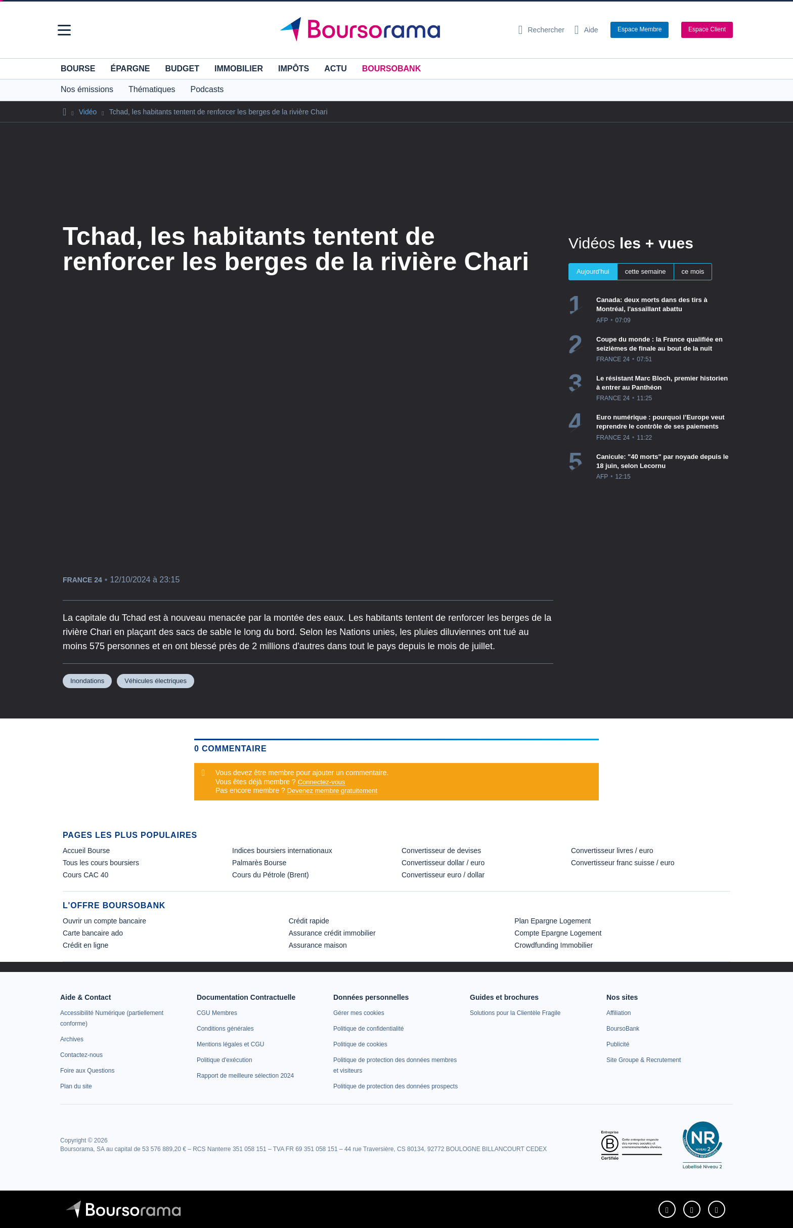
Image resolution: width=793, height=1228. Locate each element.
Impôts (293, 68)
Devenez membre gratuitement (332, 790)
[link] (71, 1039)
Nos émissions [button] (87, 89)
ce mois (693, 271)
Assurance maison (318, 945)
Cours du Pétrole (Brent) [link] (270, 875)
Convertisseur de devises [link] (441, 850)
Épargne (130, 68)
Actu (335, 68)
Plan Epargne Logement (552, 921)
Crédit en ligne (85, 945)
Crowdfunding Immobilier (553, 945)
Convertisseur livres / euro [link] (612, 850)
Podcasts (207, 89)
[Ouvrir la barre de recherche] (541, 30)
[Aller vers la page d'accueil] (392, 30)
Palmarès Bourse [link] (259, 863)
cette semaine (645, 271)
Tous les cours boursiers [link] (101, 863)
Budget (182, 68)
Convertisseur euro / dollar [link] (443, 875)
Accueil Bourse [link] (86, 850)
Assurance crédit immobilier (332, 933)
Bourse (78, 68)
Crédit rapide (309, 921)
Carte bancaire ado (93, 933)
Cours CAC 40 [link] (85, 875)
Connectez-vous (321, 782)
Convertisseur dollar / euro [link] (443, 863)
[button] (64, 30)
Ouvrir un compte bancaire (104, 921)
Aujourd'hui (593, 271)
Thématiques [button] (151, 89)
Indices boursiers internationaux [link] (282, 850)
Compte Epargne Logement (557, 933)
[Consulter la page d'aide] (586, 30)
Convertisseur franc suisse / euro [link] (623, 863)
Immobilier (238, 68)
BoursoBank (391, 68)
